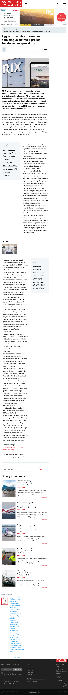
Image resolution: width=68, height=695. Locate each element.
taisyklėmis (7, 674)
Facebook (17, 681)
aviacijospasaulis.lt (33, 681)
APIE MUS (30, 668)
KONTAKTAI (30, 670)
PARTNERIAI (30, 672)
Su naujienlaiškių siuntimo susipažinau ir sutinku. (13, 674)
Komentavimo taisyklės (34, 693)
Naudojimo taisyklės (33, 691)
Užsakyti (16, 669)
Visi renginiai (18, 657)
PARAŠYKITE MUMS (10, 683)
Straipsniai (13, 29)
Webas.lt (65, 691)
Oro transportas (21, 29)
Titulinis (8, 29)
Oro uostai (29, 29)
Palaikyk (30, 674)
